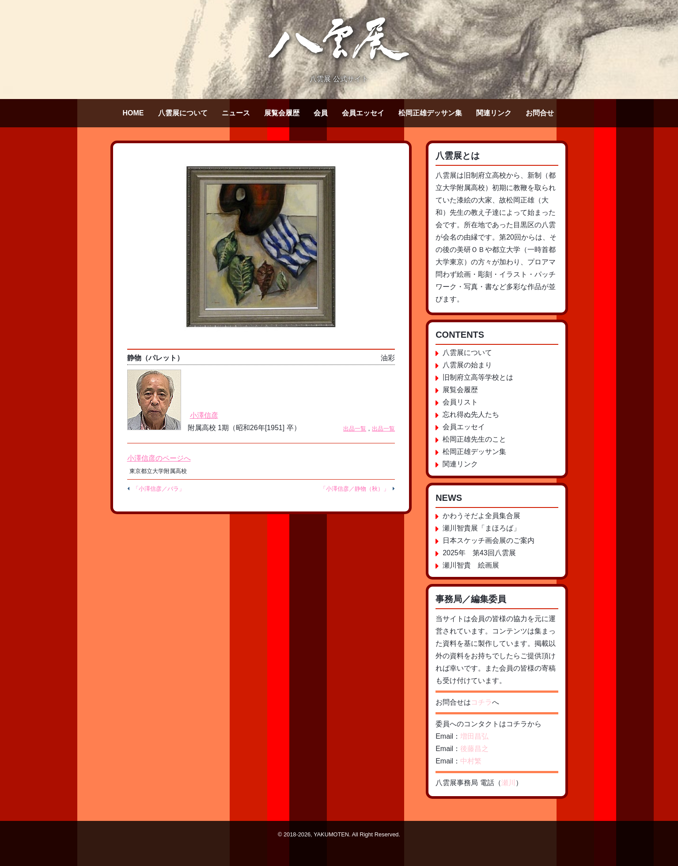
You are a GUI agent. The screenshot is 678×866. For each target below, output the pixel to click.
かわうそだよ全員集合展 (481, 515)
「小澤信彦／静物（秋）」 (354, 488)
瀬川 (508, 782)
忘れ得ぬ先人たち (471, 414)
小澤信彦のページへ (159, 458)
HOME (133, 113)
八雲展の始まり (467, 365)
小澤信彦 (204, 415)
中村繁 (470, 761)
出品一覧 (354, 428)
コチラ (481, 702)
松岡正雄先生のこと (474, 439)
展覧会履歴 (281, 113)
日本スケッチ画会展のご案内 (488, 540)
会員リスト (460, 402)
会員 (321, 113)
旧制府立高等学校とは (478, 377)
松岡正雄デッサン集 (430, 113)
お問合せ (540, 113)
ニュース (236, 113)
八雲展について (183, 113)
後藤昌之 (474, 748)
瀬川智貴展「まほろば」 (481, 528)
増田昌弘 (474, 736)
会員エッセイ (363, 113)
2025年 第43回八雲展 (479, 553)
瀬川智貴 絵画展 (471, 565)
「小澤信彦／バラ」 (159, 488)
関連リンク (493, 113)
